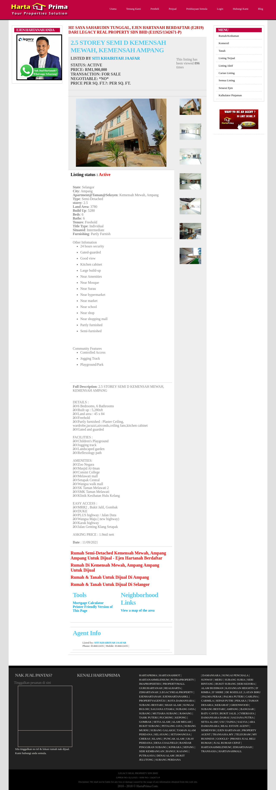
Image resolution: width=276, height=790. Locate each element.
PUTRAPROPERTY (182, 679)
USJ (222, 721)
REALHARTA (172, 688)
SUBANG (145, 713)
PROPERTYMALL (174, 683)
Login (219, 8)
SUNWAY (207, 679)
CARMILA (207, 700)
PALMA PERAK (211, 696)
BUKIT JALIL (228, 713)
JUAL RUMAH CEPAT (226, 742)
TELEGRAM (243, 734)
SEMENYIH (208, 730)
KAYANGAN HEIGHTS (239, 688)
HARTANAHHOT (169, 675)
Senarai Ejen (226, 88)
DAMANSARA (211, 675)
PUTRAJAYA (147, 755)
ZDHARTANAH (148, 692)
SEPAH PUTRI (224, 700)
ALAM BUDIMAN (212, 688)
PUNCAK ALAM (174, 738)
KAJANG (182, 751)
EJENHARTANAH (150, 696)
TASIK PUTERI (148, 717)
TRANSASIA (209, 751)
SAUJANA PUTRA (242, 717)
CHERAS (144, 738)
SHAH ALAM (173, 705)
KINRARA (175, 747)
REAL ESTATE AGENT (235, 726)
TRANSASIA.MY (222, 734)
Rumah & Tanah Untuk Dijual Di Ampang (110, 577)
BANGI (170, 751)
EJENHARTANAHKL (175, 696)
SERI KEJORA (246, 683)
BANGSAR (247, 709)
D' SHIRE (218, 692)
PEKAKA (240, 700)
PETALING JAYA (172, 726)
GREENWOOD (240, 705)
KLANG (157, 738)
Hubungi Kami (240, 8)
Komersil (224, 43)
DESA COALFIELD (166, 742)
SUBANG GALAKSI (162, 730)
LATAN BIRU (252, 692)
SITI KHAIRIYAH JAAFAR (116, 58)
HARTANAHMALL (230, 751)
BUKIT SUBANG (149, 726)
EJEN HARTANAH (229, 730)
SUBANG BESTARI (151, 705)
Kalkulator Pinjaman (230, 95)
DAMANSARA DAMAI (215, 717)
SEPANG (188, 747)
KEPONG (181, 717)
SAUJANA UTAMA (162, 709)
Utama (112, 8)
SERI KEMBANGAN (151, 751)
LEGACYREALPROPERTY (176, 692)
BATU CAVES (209, 713)
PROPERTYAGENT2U (152, 700)
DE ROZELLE (233, 692)
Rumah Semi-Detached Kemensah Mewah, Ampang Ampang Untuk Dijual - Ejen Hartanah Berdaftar (118, 555)
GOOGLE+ (222, 738)
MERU (219, 679)
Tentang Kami (133, 8)
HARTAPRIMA (148, 675)
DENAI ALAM (165, 755)
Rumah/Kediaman (229, 35)
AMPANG (232, 709)
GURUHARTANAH (150, 688)
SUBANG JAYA (185, 709)
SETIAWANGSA (180, 734)
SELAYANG (161, 734)
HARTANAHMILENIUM (154, 679)
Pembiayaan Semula (196, 8)
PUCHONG (166, 717)
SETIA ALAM (162, 721)
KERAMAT (222, 705)
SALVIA (242, 721)
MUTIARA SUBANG (165, 713)
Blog (260, 8)
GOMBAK (145, 721)
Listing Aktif (226, 65)
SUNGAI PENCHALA (235, 675)
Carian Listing (227, 73)
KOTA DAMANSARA (181, 700)
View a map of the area (138, 610)
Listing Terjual (227, 58)
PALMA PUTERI (234, 696)
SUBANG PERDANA (168, 759)
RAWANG (186, 713)
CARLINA (251, 696)
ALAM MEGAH (181, 721)
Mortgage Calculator (88, 603)
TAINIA (230, 721)
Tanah (222, 50)
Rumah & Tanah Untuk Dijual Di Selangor (110, 584)
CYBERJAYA (246, 713)
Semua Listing (227, 80)
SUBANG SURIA (235, 679)
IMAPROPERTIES (150, 683)
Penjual (172, 8)
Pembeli (154, 8)
